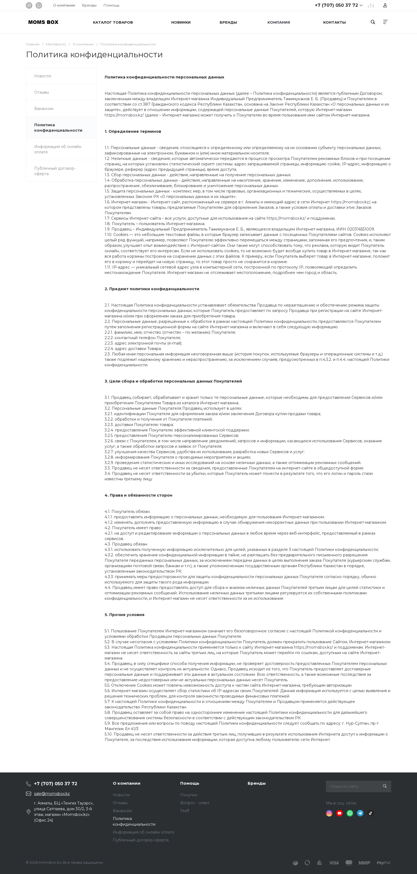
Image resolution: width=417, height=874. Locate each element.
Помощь (111, 5)
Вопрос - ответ (195, 802)
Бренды (89, 5)
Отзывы (120, 802)
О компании (127, 783)
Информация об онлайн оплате (144, 832)
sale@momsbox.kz (52, 793)
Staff (184, 810)
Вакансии (122, 810)
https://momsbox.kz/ (124, 115)
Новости (121, 795)
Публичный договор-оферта (141, 840)
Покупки (188, 795)
